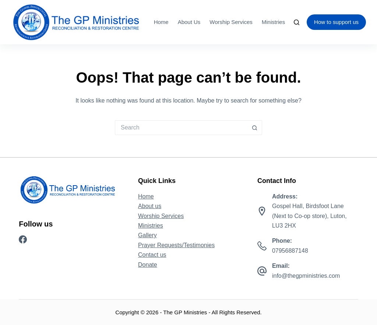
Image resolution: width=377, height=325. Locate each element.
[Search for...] (181, 127)
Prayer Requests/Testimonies (176, 245)
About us (189, 22)
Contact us (152, 255)
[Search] (296, 22)
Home (161, 22)
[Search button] (254, 127)
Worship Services (230, 22)
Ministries (273, 22)
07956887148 (290, 251)
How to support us (336, 22)
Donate (147, 265)
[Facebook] (23, 239)
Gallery (147, 235)
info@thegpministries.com (306, 276)
